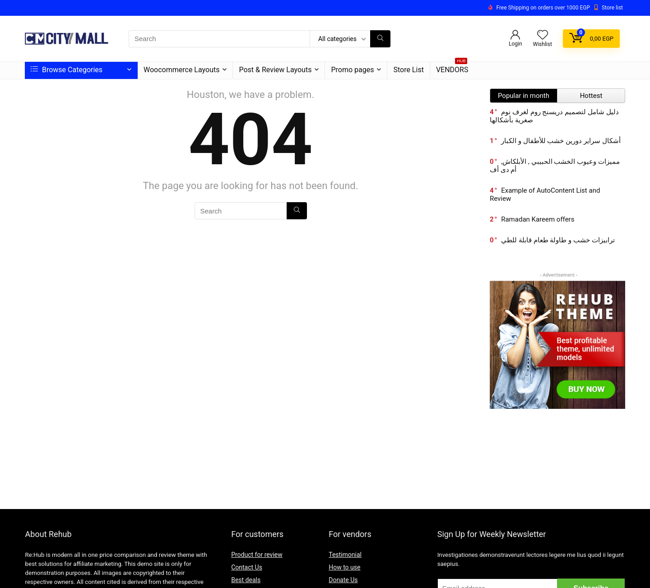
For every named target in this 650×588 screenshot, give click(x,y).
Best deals (245, 579)
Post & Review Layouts (275, 69)
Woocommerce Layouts (181, 69)
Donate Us (343, 579)
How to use (344, 567)
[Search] (380, 38)
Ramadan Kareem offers (537, 219)
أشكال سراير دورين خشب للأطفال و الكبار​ (560, 141)
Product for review (257, 554)
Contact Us (246, 567)
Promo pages (352, 69)
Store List (408, 69)
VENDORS (452, 68)
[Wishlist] (542, 35)
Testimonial (345, 554)
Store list (612, 8)
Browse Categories (66, 69)
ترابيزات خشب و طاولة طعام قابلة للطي (557, 240)
